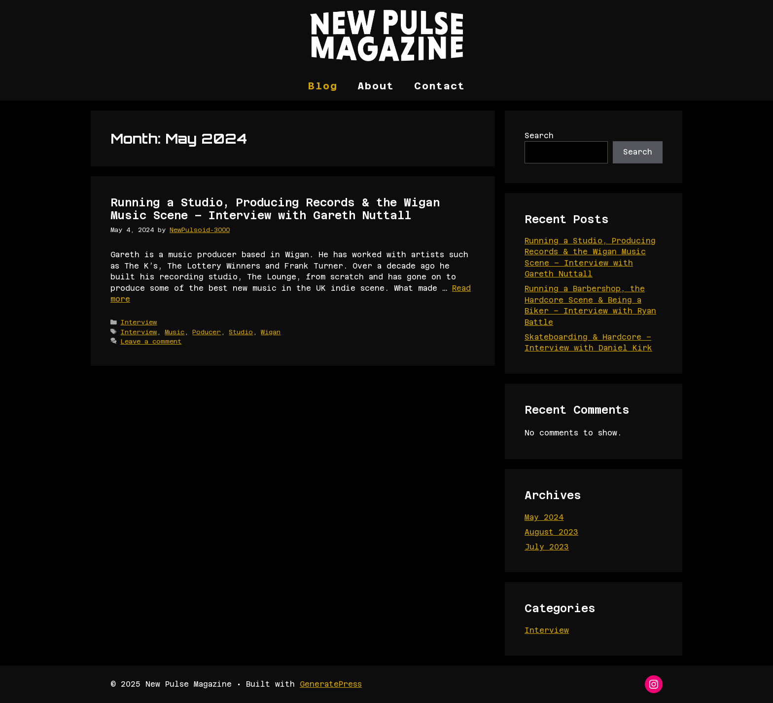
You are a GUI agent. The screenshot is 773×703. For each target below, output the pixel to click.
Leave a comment (150, 341)
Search (539, 135)
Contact (439, 86)
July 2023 (547, 547)
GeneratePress (331, 684)
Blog (323, 86)
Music (174, 332)
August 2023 (551, 532)
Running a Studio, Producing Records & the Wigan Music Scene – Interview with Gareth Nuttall (275, 209)
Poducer (206, 332)
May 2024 (544, 517)
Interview (138, 322)
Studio (241, 332)
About (375, 86)
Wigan (271, 332)
